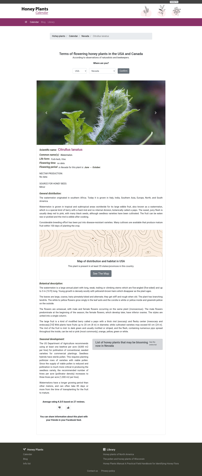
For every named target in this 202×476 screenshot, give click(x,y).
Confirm (124, 71)
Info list (27, 463)
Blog (43, 22)
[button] (46, 112)
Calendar (34, 22)
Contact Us (174, 2)
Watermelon (66, 155)
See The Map (101, 273)
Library (51, 22)
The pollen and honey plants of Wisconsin (123, 459)
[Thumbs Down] (59, 407)
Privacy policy (108, 471)
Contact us (92, 471)
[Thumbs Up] (68, 407)
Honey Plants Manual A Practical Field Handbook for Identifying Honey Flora (141, 463)
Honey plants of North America (118, 454)
